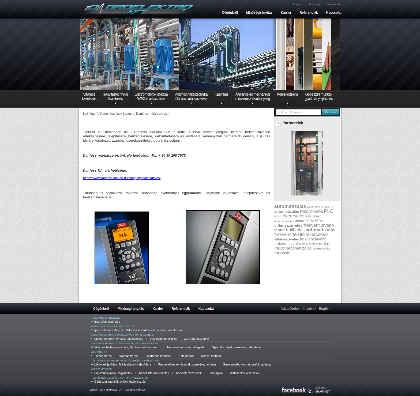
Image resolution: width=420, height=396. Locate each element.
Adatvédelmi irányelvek (298, 309)
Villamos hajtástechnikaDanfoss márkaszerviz (191, 96)
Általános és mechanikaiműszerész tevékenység (252, 96)
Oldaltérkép (334, 4)
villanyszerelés (288, 225)
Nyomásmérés (128, 355)
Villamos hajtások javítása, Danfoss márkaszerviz (126, 347)
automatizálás (290, 206)
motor (300, 221)
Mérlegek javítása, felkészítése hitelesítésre (122, 364)
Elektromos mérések (158, 355)
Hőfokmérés (186, 355)
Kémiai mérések (211, 355)
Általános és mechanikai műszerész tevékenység (126, 360)
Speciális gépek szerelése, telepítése (236, 347)
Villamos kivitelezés (106, 317)
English (297, 4)
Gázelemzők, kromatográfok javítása (247, 364)
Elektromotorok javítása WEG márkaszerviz (123, 335)
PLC (328, 211)
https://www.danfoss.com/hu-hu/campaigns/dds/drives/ (121, 178)
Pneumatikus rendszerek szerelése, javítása (187, 364)
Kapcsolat (334, 12)
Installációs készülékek (245, 373)
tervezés (327, 207)
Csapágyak (216, 373)
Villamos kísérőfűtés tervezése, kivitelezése (154, 330)
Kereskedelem (287, 94)
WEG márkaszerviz (196, 338)
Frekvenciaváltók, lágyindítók (113, 373)
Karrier (286, 12)
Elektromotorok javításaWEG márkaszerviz (151, 96)
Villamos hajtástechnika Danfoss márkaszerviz (125, 343)
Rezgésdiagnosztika (163, 338)
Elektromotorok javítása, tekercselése (118, 338)
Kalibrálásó (313, 216)
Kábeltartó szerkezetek (154, 373)
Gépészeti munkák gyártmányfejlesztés (120, 377)
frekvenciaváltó (284, 221)
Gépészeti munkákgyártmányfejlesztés (319, 96)
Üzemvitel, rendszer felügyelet (185, 347)
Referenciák (309, 12)
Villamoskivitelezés (89, 96)
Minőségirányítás (259, 12)
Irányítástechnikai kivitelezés (113, 326)
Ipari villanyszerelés (107, 321)
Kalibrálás (221, 94)
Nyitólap (314, 4)
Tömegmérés (103, 355)
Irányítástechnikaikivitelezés (115, 96)
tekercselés (311, 211)
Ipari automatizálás (106, 330)
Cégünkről (230, 12)
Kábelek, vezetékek (188, 373)
